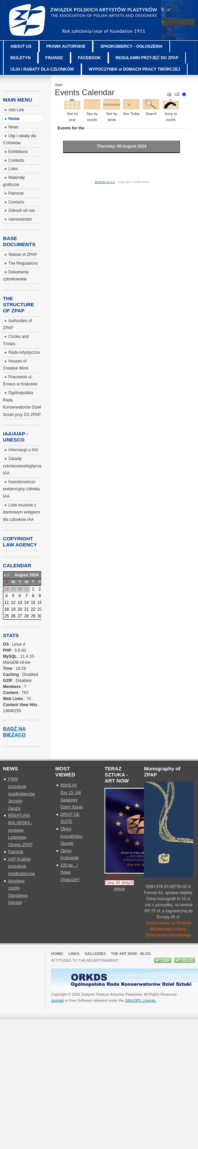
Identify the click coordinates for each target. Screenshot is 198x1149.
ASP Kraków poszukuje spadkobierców (21, 866)
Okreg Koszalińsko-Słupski (72, 836)
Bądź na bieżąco (14, 731)
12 (13, 602)
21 (26, 609)
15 (33, 602)
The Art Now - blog (131, 954)
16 (40, 602)
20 (19, 609)
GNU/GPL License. (140, 1000)
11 (6, 602)
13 (19, 602)
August (21, 575)
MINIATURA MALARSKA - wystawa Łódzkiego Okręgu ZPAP (20, 830)
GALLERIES (95, 954)
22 (33, 609)
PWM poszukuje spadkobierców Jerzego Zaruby (21, 793)
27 (19, 616)
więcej (119, 888)
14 (26, 602)
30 (40, 616)
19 (13, 609)
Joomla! (57, 1000)
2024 (34, 575)
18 (6, 609)
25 (6, 616)
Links (73, 954)
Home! (57, 954)
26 (13, 616)
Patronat (15, 851)
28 (26, 616)
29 (33, 616)
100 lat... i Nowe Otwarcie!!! (70, 872)
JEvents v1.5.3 (104, 182)
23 (40, 609)
